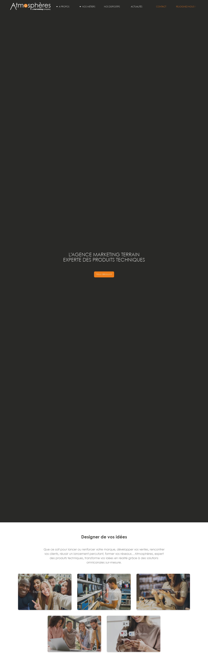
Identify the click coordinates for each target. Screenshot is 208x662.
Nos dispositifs (112, 7)
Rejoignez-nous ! (185, 7)
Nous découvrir (104, 274)
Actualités (136, 7)
